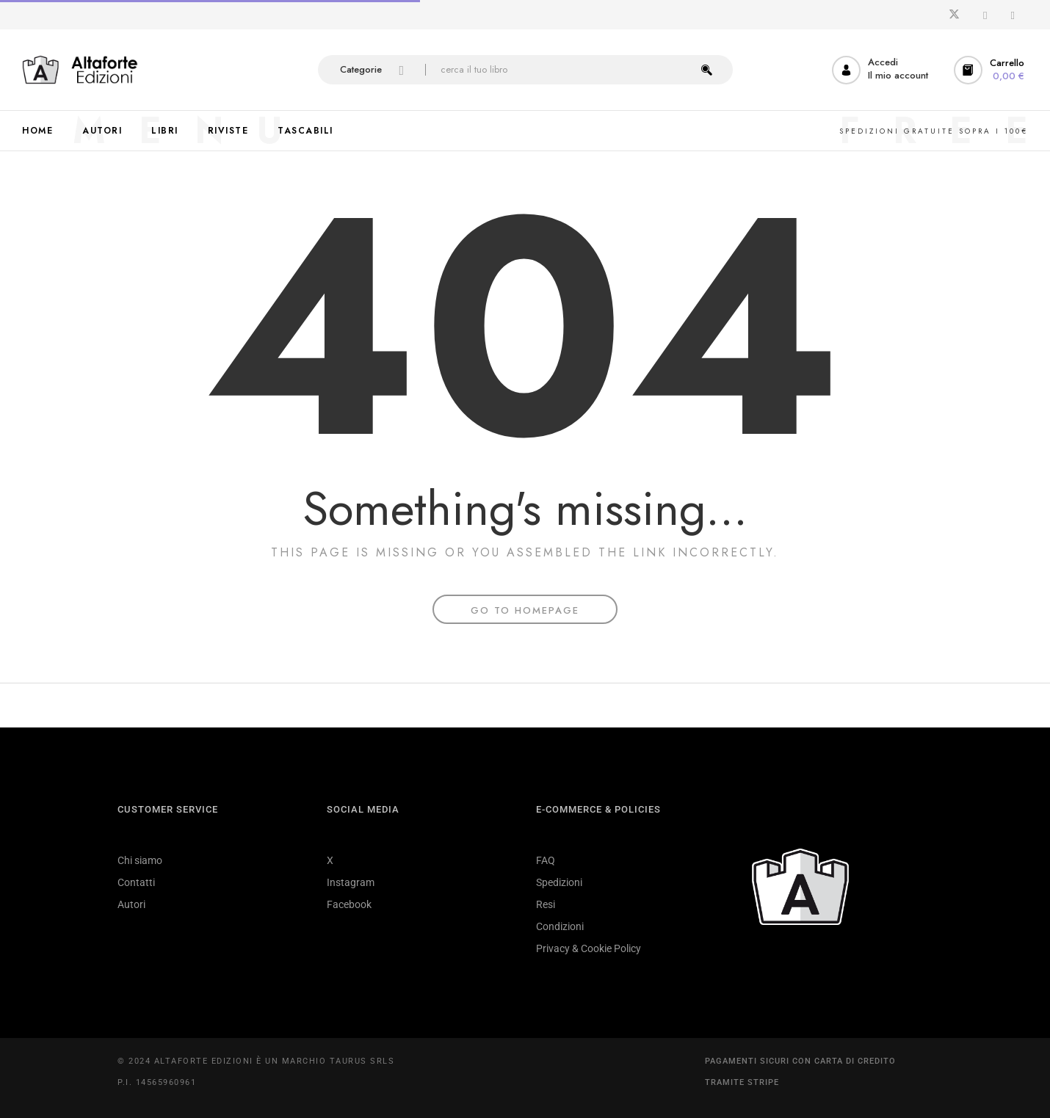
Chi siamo (139, 860)
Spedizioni (559, 882)
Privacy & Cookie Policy (588, 948)
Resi (545, 904)
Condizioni (560, 926)
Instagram (350, 882)
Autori (131, 904)
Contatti (136, 882)
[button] (991, 70)
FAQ (545, 860)
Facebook (349, 904)
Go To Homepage (525, 610)
